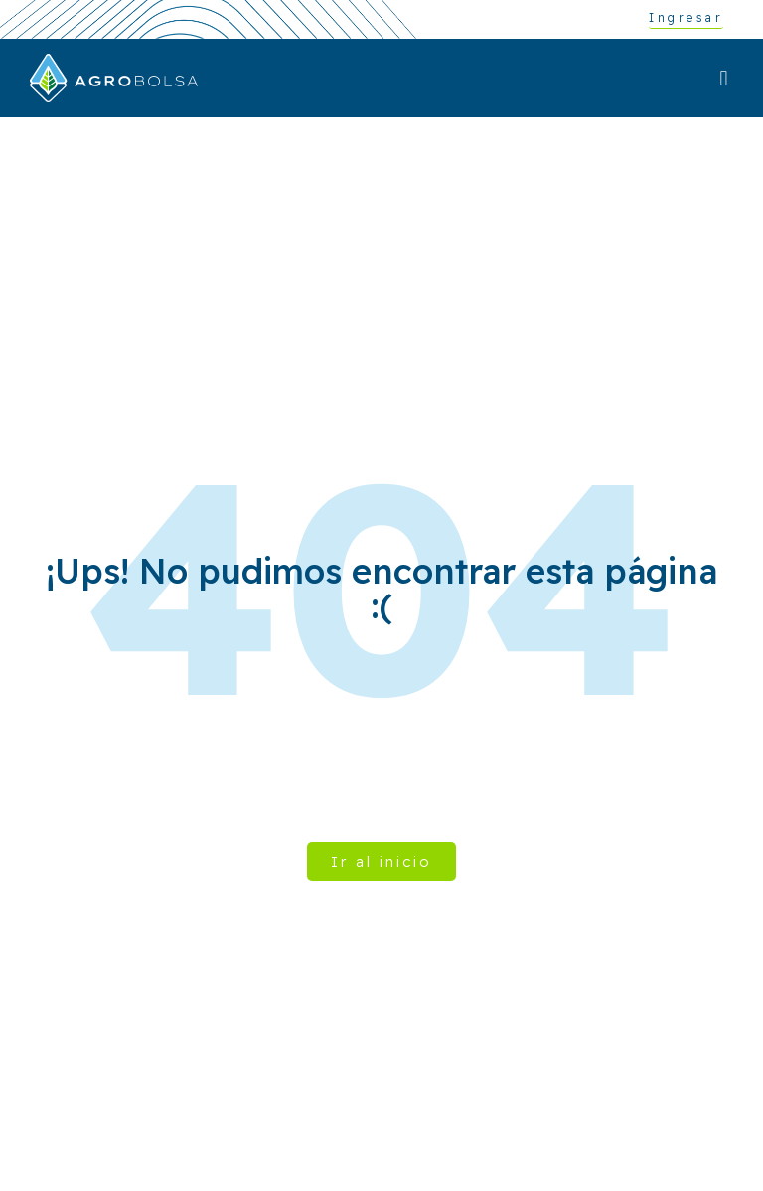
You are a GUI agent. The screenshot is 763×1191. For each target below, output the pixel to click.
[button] (723, 78)
